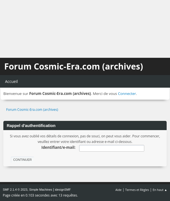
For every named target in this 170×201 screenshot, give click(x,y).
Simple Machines (40, 189)
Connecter (127, 93)
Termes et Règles (137, 190)
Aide (118, 190)
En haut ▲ (160, 190)
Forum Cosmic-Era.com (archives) (73, 66)
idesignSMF (63, 189)
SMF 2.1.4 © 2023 (15, 189)
